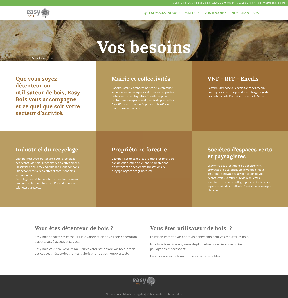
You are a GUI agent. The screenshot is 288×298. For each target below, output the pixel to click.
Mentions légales (134, 294)
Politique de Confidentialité (164, 294)
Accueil (35, 58)
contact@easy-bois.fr (272, 2)
